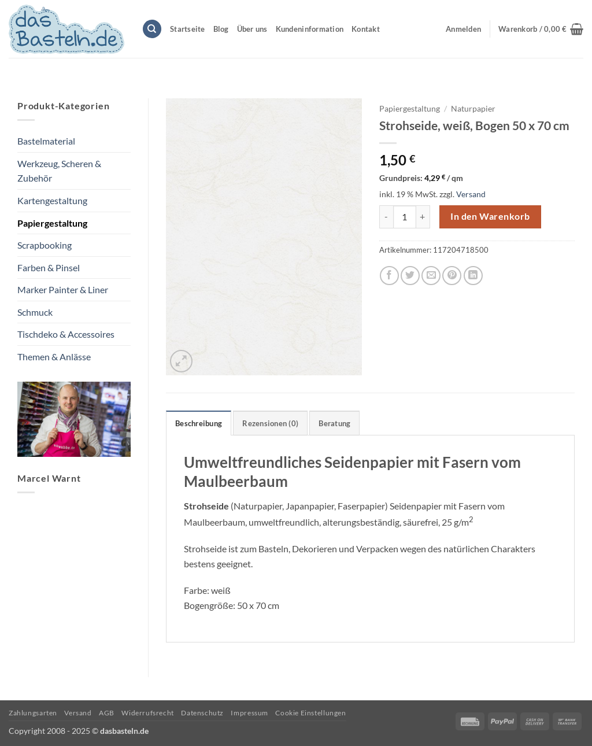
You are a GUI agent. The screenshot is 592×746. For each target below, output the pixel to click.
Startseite (187, 29)
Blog (221, 29)
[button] (540, 29)
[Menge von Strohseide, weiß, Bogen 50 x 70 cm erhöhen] (423, 216)
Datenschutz (202, 712)
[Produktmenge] (404, 216)
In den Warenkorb (490, 216)
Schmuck (35, 311)
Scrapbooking (44, 244)
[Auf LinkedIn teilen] (473, 275)
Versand (471, 194)
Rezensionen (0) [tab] (270, 423)
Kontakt (366, 29)
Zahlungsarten (33, 712)
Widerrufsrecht (147, 712)
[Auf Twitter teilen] (410, 275)
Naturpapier (473, 108)
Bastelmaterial (46, 140)
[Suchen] (152, 29)
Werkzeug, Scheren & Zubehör (59, 171)
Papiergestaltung (52, 222)
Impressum (249, 712)
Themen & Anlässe (54, 356)
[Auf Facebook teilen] (389, 275)
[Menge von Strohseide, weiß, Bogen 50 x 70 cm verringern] (386, 216)
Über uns (252, 29)
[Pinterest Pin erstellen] (451, 275)
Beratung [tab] (334, 423)
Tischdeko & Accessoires (65, 333)
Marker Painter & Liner (62, 289)
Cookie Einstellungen (310, 712)
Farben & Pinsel (48, 267)
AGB (106, 712)
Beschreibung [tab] (198, 423)
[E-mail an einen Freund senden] (431, 275)
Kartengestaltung (52, 200)
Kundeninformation (309, 29)
